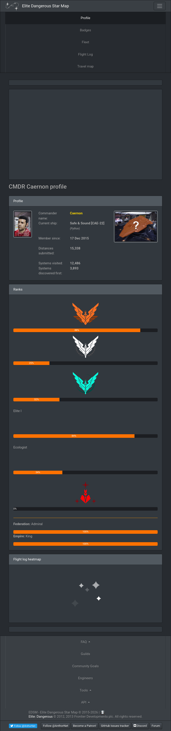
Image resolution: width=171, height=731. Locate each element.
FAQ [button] (84, 642)
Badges (85, 30)
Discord (140, 725)
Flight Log (85, 54)
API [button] (84, 702)
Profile (85, 18)
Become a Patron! (84, 725)
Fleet (85, 42)
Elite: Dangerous (40, 717)
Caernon (76, 213)
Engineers (85, 678)
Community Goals (85, 666)
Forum (156, 725)
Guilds (85, 654)
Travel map (85, 66)
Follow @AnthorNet (55, 725)
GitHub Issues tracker (115, 725)
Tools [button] (84, 690)
